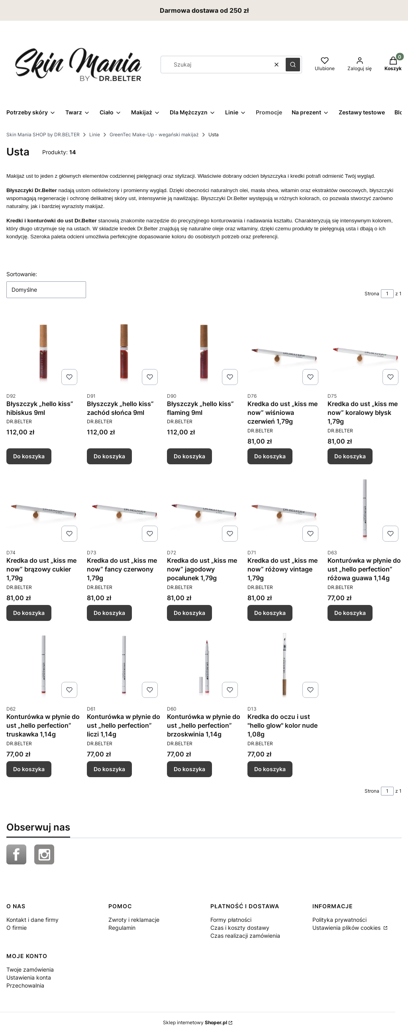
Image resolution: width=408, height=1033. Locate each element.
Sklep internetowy (195, 1022)
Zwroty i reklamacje (133, 919)
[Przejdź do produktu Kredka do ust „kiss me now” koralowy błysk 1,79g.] (365, 351)
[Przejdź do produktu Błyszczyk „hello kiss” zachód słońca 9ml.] (124, 351)
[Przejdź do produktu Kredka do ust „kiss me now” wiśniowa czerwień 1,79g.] (284, 351)
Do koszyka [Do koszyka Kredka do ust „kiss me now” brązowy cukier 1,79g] (29, 612)
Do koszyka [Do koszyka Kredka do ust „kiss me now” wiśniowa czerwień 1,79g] (270, 456)
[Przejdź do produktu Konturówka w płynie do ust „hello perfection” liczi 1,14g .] (124, 664)
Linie (94, 134)
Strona (372, 294)
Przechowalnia (25, 985)
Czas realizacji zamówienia (245, 935)
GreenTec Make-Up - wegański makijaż (154, 134)
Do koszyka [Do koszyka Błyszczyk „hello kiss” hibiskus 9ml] (29, 456)
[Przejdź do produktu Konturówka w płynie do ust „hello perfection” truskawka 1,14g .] (43, 664)
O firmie (16, 927)
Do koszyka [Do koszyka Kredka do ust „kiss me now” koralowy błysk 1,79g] (350, 456)
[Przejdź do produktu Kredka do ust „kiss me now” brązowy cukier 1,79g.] (43, 508)
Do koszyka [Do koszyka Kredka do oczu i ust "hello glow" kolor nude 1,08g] (270, 769)
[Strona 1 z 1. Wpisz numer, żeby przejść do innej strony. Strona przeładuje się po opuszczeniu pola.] (387, 293)
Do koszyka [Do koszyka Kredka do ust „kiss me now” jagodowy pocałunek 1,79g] (189, 612)
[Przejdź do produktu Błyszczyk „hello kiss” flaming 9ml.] (204, 351)
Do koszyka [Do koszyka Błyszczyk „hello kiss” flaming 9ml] (189, 456)
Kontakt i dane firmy (32, 919)
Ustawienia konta (28, 977)
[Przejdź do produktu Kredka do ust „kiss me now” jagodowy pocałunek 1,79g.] (204, 508)
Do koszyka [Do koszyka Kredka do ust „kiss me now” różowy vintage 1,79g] (270, 612)
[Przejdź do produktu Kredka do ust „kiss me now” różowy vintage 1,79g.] (284, 508)
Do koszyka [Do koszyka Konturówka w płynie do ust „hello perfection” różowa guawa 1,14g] (350, 612)
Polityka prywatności (339, 919)
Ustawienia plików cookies (347, 927)
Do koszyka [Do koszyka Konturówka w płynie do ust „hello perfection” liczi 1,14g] (109, 769)
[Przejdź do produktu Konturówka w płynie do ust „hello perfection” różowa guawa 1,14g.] (365, 508)
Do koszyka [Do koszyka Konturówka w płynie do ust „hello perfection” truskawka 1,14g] (29, 769)
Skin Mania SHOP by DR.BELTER (43, 134)
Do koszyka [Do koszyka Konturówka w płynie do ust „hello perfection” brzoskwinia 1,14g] (189, 769)
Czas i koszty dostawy (239, 927)
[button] (293, 64)
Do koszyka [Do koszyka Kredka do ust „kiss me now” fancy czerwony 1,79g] (109, 612)
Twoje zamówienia (30, 969)
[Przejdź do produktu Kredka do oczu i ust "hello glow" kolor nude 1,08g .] (284, 664)
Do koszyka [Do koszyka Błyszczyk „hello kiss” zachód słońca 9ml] (109, 456)
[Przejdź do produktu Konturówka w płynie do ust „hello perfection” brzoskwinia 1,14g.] (204, 664)
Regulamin (121, 927)
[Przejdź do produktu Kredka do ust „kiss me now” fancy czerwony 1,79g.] (124, 508)
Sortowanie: (21, 274)
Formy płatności (230, 919)
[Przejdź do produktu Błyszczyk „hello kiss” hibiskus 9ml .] (43, 351)
